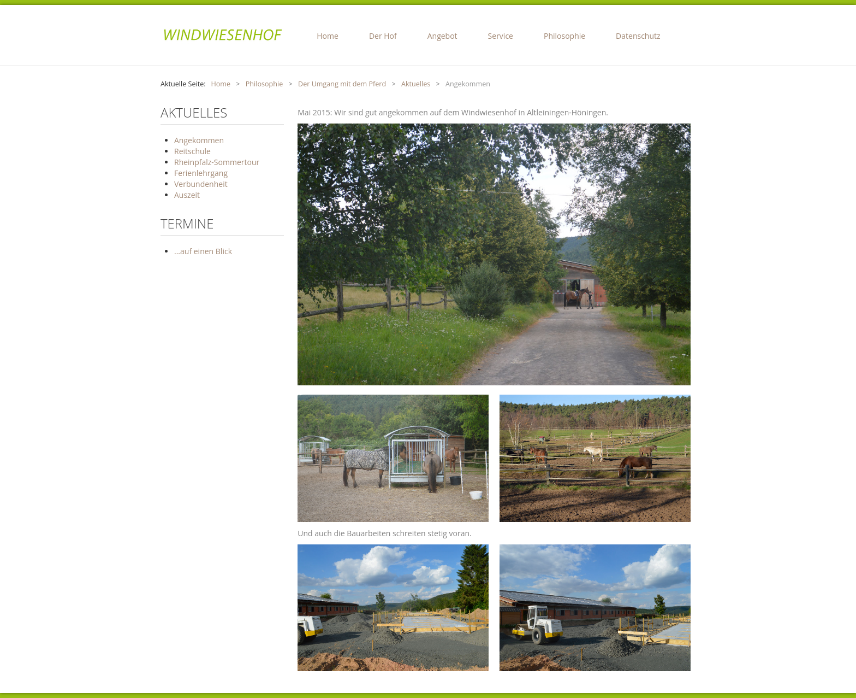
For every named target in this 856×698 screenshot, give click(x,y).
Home (327, 36)
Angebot (442, 36)
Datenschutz (638, 36)
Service (500, 36)
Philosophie (564, 36)
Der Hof (383, 36)
